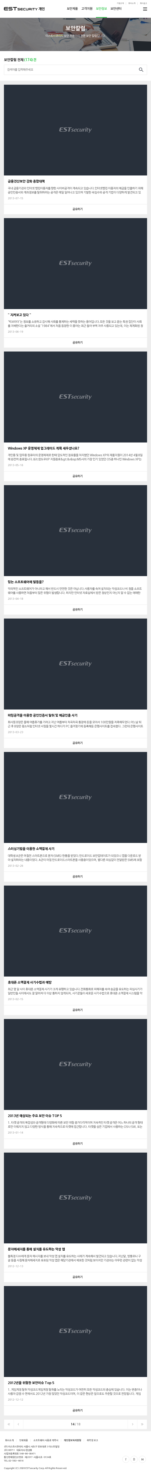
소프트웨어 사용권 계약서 (45, 1440)
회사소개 (131, 3)
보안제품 (72, 9)
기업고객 (120, 3)
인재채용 (23, 1440)
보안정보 (101, 9)
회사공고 (143, 3)
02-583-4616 (15, 1461)
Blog (134, 1459)
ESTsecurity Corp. (34, 1468)
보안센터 (116, 9)
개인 (42, 9)
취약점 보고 (92, 1440)
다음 (132, 1424)
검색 (141, 70)
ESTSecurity (21, 8)
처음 (9, 1424)
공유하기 (78, 209)
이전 (18, 1424)
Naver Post (142, 1459)
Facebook (125, 1459)
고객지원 (86, 9)
